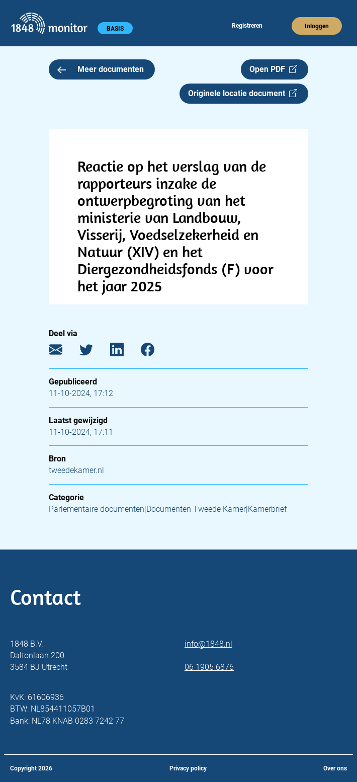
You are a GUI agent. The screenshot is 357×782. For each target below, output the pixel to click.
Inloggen (317, 26)
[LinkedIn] (124, 352)
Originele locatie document (242, 93)
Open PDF (273, 69)
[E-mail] (63, 352)
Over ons (335, 768)
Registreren (247, 25)
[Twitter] (93, 352)
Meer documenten (100, 69)
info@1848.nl (208, 644)
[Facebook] (155, 352)
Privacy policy (188, 768)
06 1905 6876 (209, 667)
